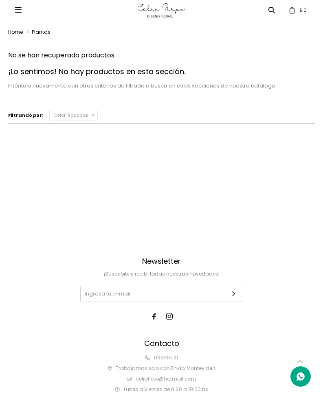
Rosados (70, 115)
